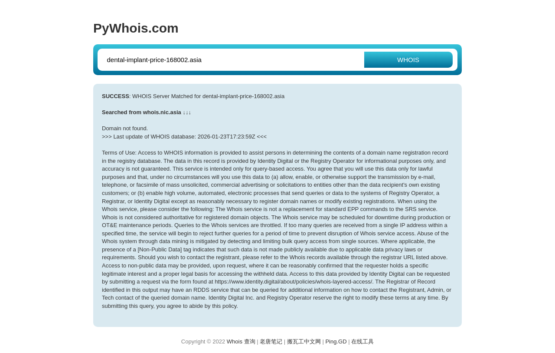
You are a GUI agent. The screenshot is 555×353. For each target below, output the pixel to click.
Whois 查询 (241, 341)
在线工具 (362, 341)
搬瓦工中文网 (304, 341)
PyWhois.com (136, 28)
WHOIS (408, 59)
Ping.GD (335, 341)
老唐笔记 (271, 341)
